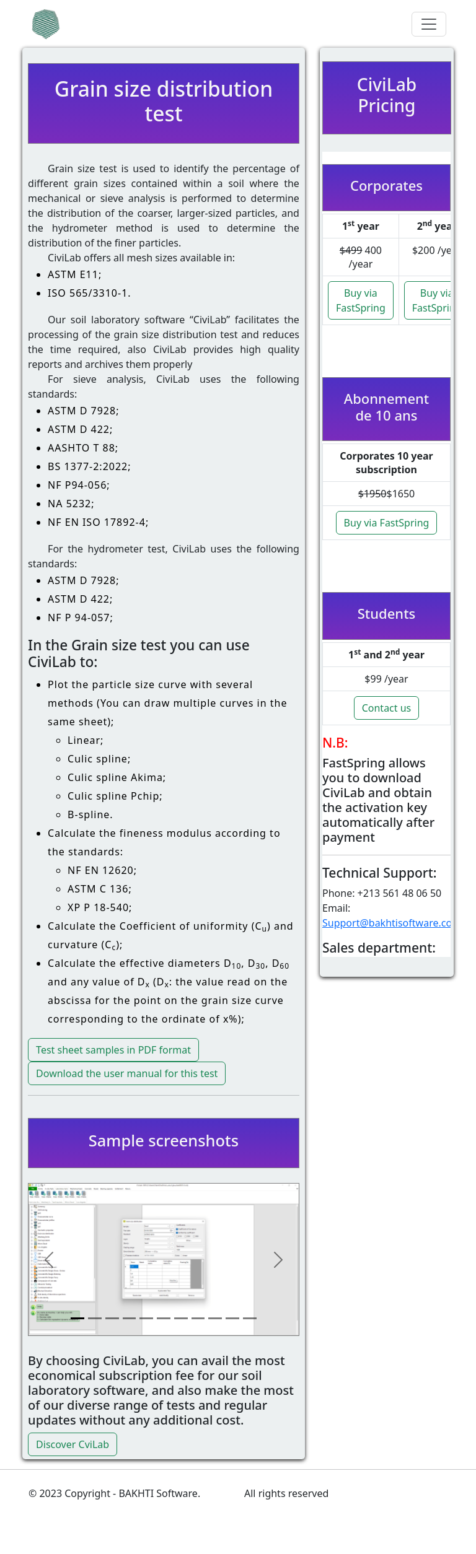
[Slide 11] (250, 1318)
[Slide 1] (77, 1318)
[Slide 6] (163, 1318)
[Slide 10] (232, 1318)
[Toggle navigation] (429, 24)
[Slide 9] (215, 1318)
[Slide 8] (198, 1318)
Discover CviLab (72, 1444)
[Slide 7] (181, 1318)
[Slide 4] (129, 1318)
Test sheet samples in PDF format (113, 1050)
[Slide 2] (95, 1318)
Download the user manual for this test (127, 1073)
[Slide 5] (146, 1318)
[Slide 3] (112, 1318)
